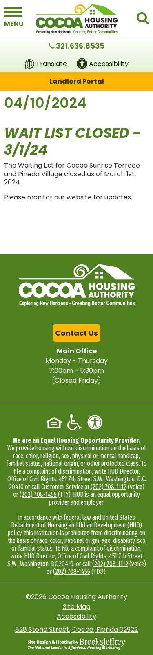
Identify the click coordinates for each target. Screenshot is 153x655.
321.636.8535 (80, 46)
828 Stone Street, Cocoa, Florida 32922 (76, 629)
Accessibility (76, 616)
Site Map (77, 606)
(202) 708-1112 (108, 487)
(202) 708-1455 (38, 494)
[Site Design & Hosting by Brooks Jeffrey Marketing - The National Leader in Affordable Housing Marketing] (77, 643)
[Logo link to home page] (77, 19)
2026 (39, 597)
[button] (13, 17)
